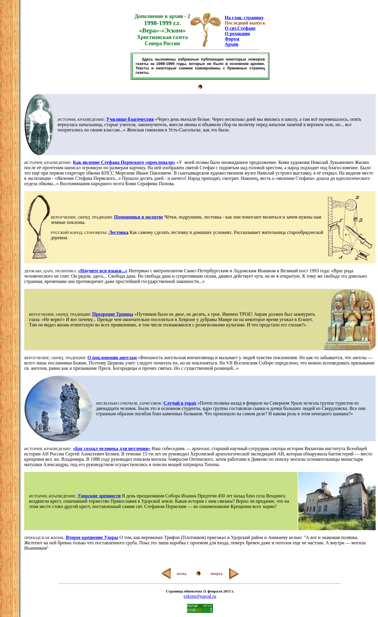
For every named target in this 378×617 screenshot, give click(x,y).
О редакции (237, 33)
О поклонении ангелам (112, 357)
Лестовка (118, 232)
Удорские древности (99, 495)
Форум (232, 38)
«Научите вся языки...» (102, 270)
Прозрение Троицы (112, 314)
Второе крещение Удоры (92, 537)
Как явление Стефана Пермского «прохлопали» (124, 162)
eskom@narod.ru (200, 596)
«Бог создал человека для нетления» (111, 448)
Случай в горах (180, 403)
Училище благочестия (130, 119)
